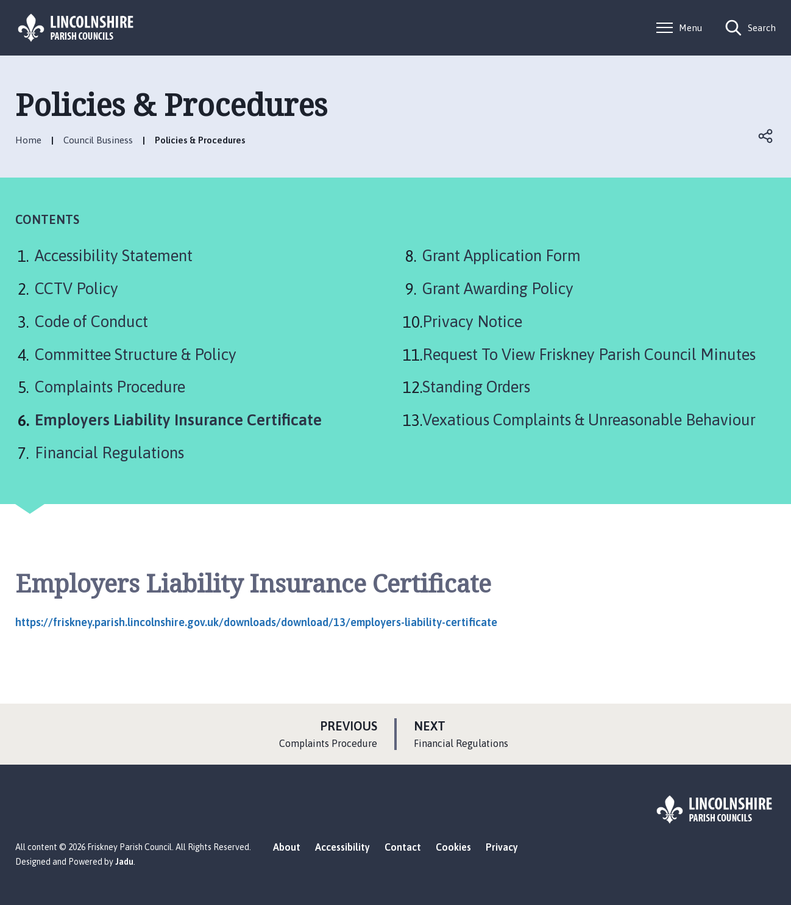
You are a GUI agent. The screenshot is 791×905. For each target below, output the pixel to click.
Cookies (453, 847)
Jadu (124, 862)
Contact (403, 847)
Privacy (502, 847)
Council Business (98, 140)
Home (28, 140)
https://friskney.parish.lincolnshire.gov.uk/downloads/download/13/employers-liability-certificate (256, 622)
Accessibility (342, 847)
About (286, 847)
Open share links (766, 136)
